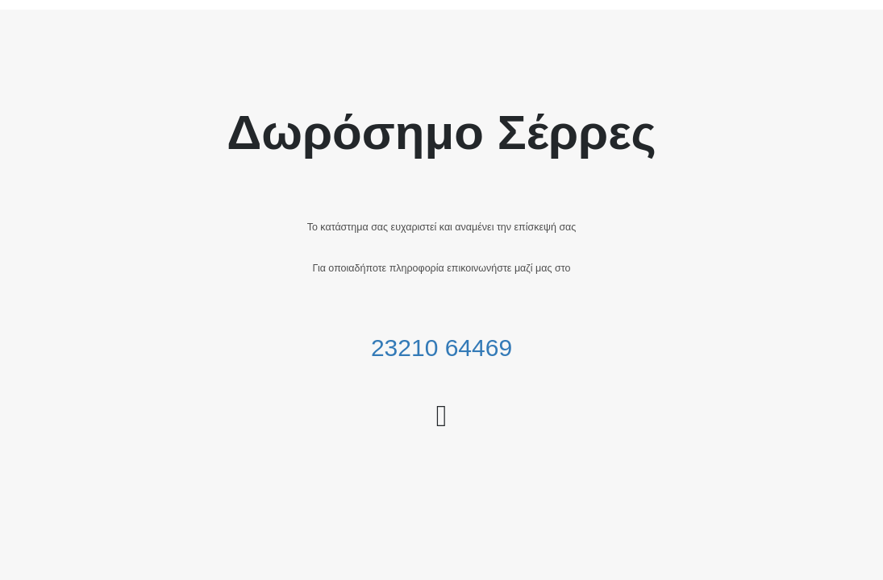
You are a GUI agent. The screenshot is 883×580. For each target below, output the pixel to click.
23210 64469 (441, 347)
